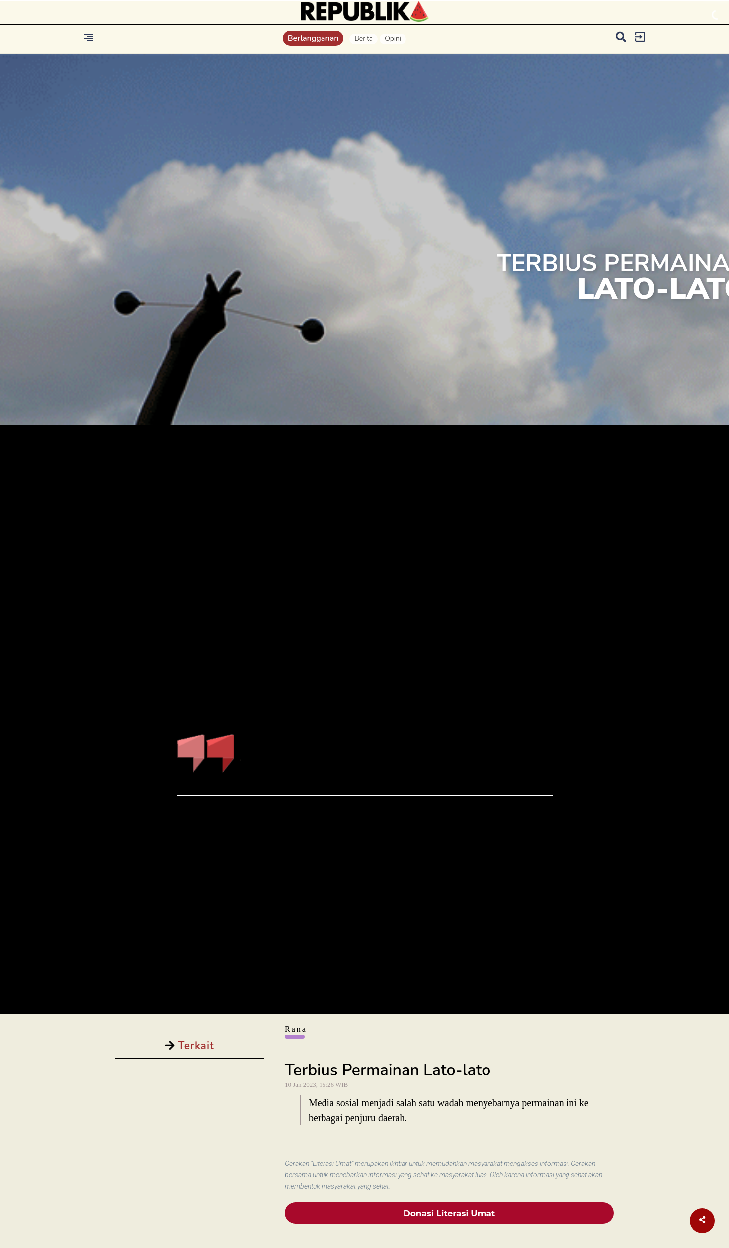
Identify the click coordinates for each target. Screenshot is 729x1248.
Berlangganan (313, 38)
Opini (393, 38)
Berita (363, 38)
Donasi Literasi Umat (449, 1213)
